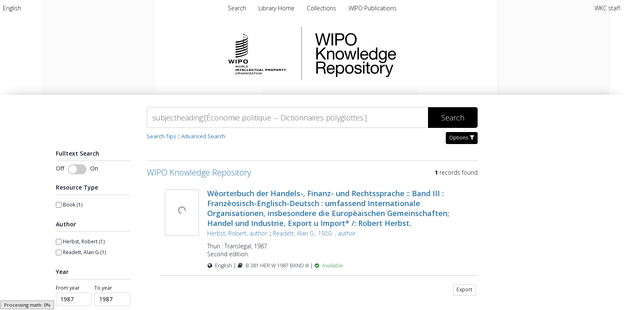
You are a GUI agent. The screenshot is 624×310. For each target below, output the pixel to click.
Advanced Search (203, 136)
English (12, 8)
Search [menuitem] (237, 8)
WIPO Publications (373, 8)
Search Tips (161, 136)
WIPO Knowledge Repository (389, 53)
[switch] (77, 169)
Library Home (277, 8)
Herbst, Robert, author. (237, 233)
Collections (322, 8)
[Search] (287, 117)
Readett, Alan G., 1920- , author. (315, 233)
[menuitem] (12, 8)
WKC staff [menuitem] (607, 8)
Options (461, 137)
